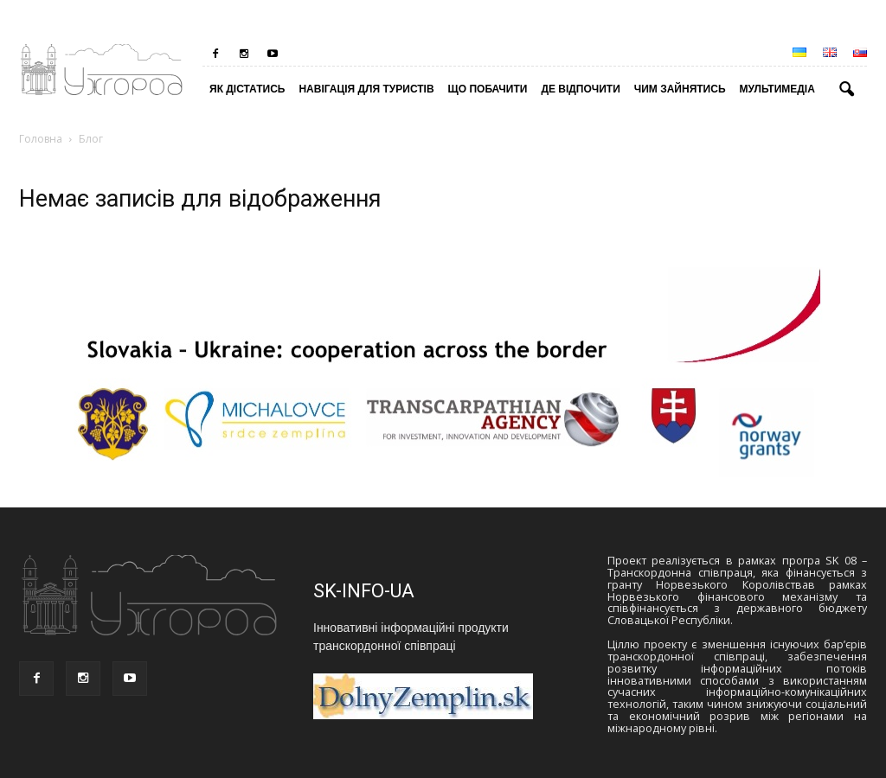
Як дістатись (247, 89)
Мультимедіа (777, 89)
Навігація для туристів (366, 89)
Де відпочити (580, 89)
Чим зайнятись (680, 89)
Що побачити (488, 89)
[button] (846, 90)
